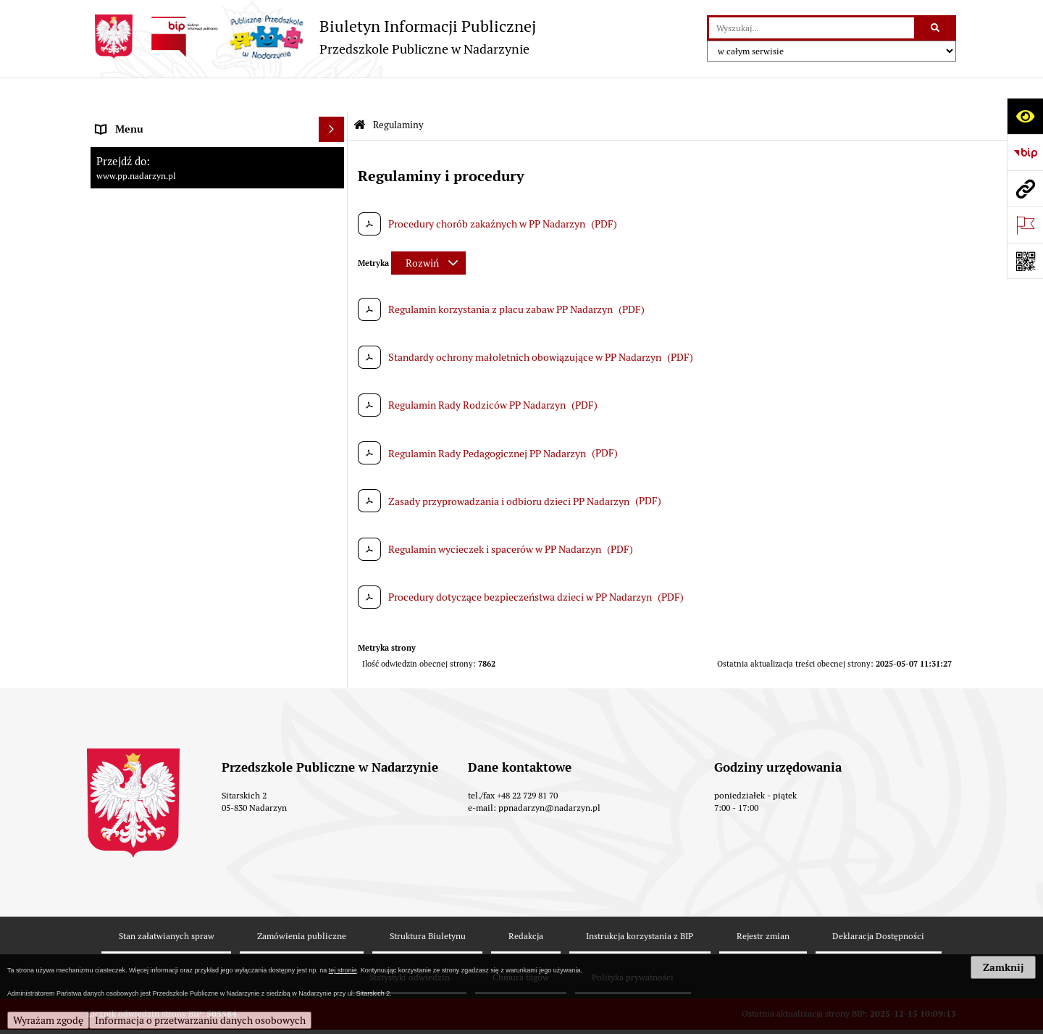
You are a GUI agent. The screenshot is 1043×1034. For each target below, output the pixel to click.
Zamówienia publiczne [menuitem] (146, 247)
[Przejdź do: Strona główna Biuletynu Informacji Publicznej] (359, 92)
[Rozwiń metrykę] (428, 229)
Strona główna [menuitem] (128, 120)
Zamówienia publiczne (301, 901)
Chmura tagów (521, 942)
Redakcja (525, 901)
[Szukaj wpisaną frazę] (936, 28)
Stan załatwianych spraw (166, 901)
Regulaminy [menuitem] (122, 171)
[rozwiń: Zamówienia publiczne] (333, 247)
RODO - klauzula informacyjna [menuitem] (163, 272)
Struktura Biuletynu (428, 901)
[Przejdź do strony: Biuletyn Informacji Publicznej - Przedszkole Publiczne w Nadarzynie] (311, 36)
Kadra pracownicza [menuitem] (138, 145)
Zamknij (1003, 967)
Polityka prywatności (633, 942)
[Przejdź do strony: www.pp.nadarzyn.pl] (1025, 188)
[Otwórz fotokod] (1025, 261)
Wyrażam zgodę (48, 1020)
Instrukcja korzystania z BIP (639, 901)
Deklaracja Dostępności (878, 901)
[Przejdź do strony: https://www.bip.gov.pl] (1025, 152)
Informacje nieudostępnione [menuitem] (159, 221)
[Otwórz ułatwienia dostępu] (1025, 116)
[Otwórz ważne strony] (1025, 225)
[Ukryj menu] (331, 95)
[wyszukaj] (811, 28)
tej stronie (343, 970)
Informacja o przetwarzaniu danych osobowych (200, 1020)
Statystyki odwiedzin (409, 942)
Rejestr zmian (763, 901)
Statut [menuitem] (109, 196)
